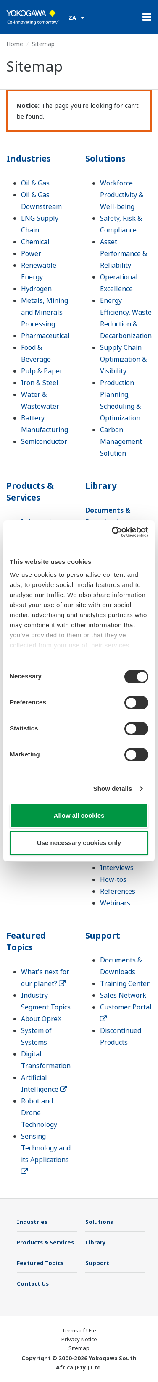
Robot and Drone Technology (39, 1112)
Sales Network (123, 995)
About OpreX (41, 1018)
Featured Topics (26, 941)
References (117, 891)
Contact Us (33, 1283)
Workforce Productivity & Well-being (121, 194)
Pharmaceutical (45, 335)
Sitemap (79, 1348)
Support (102, 935)
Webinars (115, 902)
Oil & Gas (35, 183)
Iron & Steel (39, 382)
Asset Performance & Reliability (123, 253)
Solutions (105, 158)
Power (31, 253)
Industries (28, 158)
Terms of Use (79, 1330)
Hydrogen (36, 288)
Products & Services (30, 491)
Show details (112, 788)
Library (100, 485)
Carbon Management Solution (121, 441)
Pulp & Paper (42, 370)
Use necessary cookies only (79, 842)
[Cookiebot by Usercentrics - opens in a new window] (112, 532)
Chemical (35, 241)
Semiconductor (44, 441)
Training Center (125, 983)
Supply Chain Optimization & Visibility (123, 359)
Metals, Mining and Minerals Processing (44, 312)
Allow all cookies (79, 815)
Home (14, 44)
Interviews (117, 867)
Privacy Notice (79, 1339)
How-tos (113, 879)
